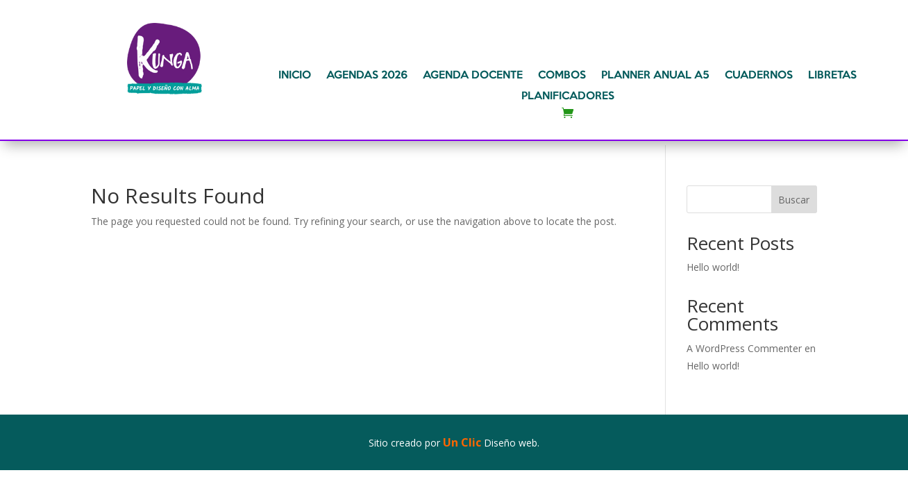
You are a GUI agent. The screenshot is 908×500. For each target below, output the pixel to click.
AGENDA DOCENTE (473, 76)
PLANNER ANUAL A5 (655, 76)
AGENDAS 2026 (366, 76)
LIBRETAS (832, 76)
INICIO (294, 76)
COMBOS (562, 76)
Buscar (793, 199)
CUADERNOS (759, 76)
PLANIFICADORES (567, 96)
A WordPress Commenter (744, 348)
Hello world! (713, 267)
